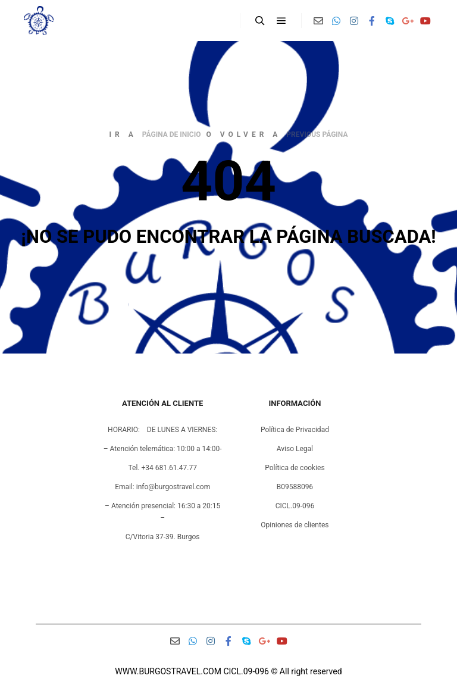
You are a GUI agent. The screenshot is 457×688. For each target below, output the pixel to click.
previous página (317, 134)
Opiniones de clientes (294, 525)
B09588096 (295, 487)
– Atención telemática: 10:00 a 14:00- (163, 449)
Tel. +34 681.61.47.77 (162, 468)
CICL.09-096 (295, 506)
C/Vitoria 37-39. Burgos (163, 537)
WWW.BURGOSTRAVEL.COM (168, 671)
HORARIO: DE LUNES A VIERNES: (162, 430)
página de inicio (171, 134)
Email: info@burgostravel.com (162, 487)
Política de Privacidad (295, 430)
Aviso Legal (295, 449)
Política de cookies (295, 468)
